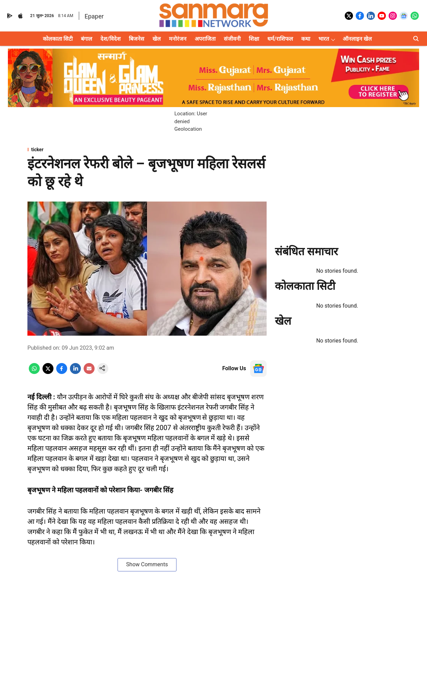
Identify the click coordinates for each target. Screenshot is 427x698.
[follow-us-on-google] (258, 368)
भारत (323, 39)
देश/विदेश (110, 39)
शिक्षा (254, 39)
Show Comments (147, 564)
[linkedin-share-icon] (75, 372)
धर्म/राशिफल (280, 39)
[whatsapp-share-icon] (34, 372)
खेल (156, 39)
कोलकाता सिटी (58, 39)
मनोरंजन (177, 39)
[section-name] (147, 149)
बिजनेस (136, 39)
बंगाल (86, 39)
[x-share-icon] (47, 372)
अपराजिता (205, 39)
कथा (305, 39)
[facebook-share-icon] (61, 372)
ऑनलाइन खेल (357, 39)
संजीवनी (232, 39)
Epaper (94, 16)
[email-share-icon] (89, 372)
